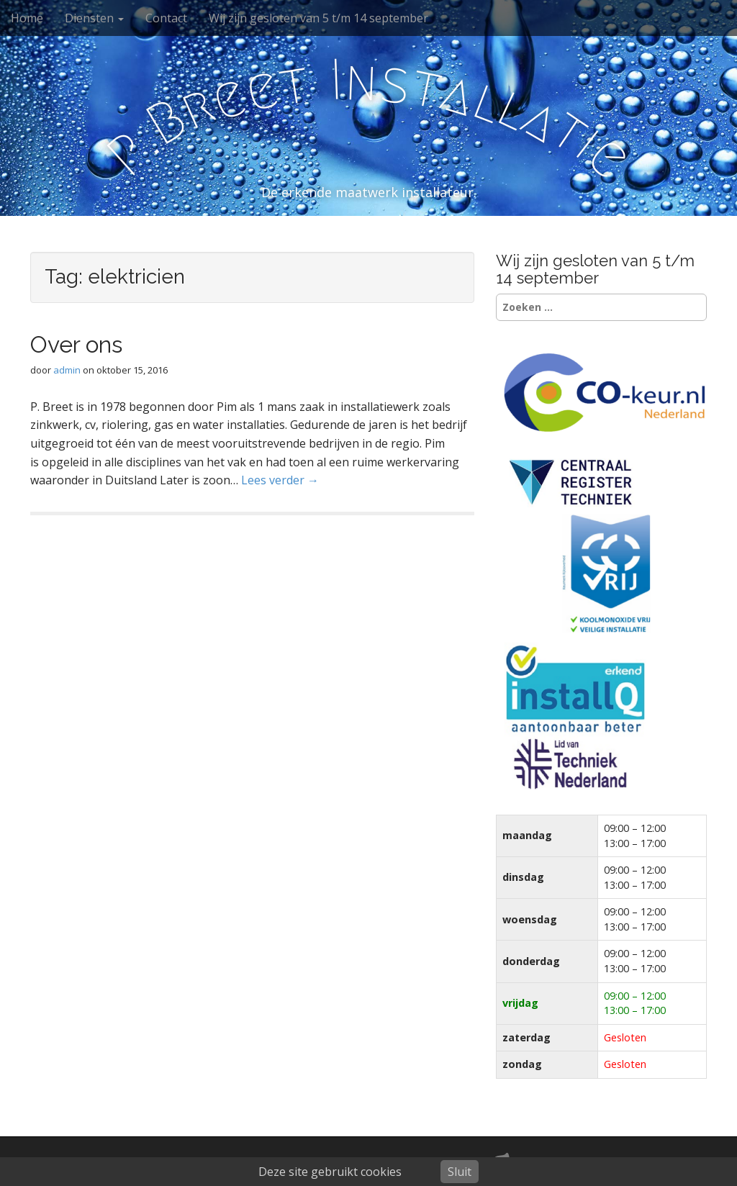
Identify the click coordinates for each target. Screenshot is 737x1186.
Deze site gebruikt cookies (330, 1172)
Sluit (459, 1172)
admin (67, 369)
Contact (166, 18)
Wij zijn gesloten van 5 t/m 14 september (318, 18)
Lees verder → (280, 480)
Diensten (94, 18)
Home (27, 18)
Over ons (76, 344)
